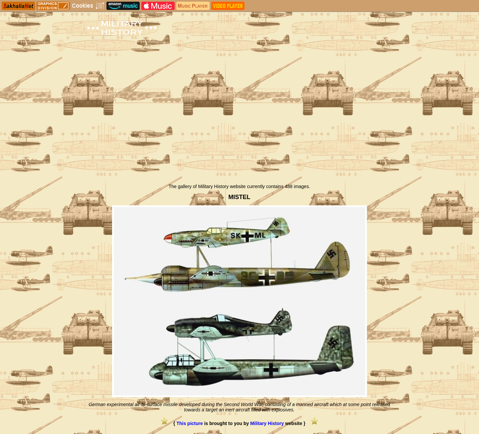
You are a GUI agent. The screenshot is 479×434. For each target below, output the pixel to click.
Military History (267, 423)
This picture (189, 423)
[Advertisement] (239, 130)
